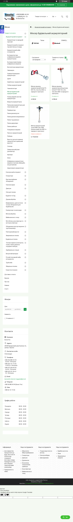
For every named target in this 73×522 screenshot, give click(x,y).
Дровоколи (25, 460)
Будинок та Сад (10, 195)
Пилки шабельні (12, 126)
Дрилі (9, 78)
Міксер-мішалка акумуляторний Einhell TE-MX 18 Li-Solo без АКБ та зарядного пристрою (39, 89)
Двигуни (8, 188)
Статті (6, 289)
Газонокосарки (10, 185)
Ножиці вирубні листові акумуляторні (14, 97)
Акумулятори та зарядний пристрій (15, 41)
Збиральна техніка (11, 266)
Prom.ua (45, 480)
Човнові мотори (12, 88)
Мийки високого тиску (12, 217)
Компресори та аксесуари (14, 210)
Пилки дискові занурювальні (15, 116)
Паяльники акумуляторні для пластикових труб (16, 106)
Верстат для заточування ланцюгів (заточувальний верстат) (15, 141)
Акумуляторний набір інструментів (13, 51)
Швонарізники (44, 458)
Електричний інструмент (13, 172)
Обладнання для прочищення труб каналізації (15, 227)
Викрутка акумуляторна (14, 102)
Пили (59, 453)
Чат (65, 517)
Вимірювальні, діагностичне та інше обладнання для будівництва (14, 204)
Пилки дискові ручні (13, 113)
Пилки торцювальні (13, 120)
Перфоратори (11, 110)
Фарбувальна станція (12, 250)
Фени (8, 158)
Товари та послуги (40, 16)
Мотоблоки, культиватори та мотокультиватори (14, 222)
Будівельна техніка (11, 239)
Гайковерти (10, 70)
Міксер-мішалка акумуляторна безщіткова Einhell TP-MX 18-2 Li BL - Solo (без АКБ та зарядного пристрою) (60, 90)
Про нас (7, 281)
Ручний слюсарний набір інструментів (13, 258)
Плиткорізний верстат (12, 232)
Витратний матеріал (12, 253)
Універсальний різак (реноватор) (13, 150)
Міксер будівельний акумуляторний (13, 92)
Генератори (9, 176)
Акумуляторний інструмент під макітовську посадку (15, 46)
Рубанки (9, 136)
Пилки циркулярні (12, 123)
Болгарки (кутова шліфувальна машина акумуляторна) (13, 57)
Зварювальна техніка (12, 235)
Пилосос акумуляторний (14, 133)
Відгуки (7, 278)
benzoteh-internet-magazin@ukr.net (15, 379)
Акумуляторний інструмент (43, 27)
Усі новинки (61, 5)
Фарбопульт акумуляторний (15, 82)
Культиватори (26, 469)
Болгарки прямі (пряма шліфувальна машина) (14, 63)
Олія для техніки (11, 192)
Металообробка (11, 214)
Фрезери (10, 154)
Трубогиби (9, 262)
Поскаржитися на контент (32, 483)
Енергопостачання (11, 270)
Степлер (9, 146)
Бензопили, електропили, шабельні (26, 464)
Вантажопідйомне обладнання (11, 180)
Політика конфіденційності (46, 483)
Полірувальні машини (13, 129)
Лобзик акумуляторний (14, 85)
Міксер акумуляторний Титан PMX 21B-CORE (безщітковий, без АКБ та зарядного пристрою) (38, 128)
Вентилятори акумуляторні (15, 67)
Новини (7, 285)
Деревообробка (11, 199)
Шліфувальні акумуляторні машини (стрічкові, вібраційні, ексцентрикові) (16, 162)
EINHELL (64, 40)
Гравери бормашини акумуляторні (13, 74)
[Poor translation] (7, 495)
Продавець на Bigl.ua (36, 481)
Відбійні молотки (63, 451)
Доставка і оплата (10, 274)
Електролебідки (45, 455)
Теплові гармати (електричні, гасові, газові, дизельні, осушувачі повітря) (15, 244)
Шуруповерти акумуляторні (15, 168)
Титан (42, 40)
